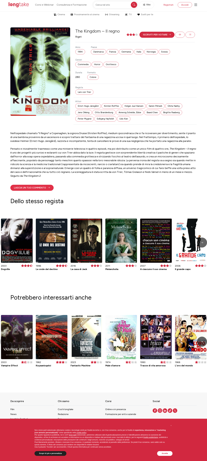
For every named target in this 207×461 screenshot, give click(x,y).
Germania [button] (126, 51)
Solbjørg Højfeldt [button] (105, 118)
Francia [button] (112, 51)
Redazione (63, 414)
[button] (157, 35)
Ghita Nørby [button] (174, 106)
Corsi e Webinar (44, 4)
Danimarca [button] (98, 51)
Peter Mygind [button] (84, 118)
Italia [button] (138, 51)
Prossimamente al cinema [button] (85, 14)
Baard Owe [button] (152, 112)
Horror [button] (97, 64)
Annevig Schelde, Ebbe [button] (130, 112)
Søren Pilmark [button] (155, 106)
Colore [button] (93, 77)
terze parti (72, 435)
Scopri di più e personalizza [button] (50, 453)
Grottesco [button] (111, 64)
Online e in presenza (115, 409)
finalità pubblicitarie (150, 437)
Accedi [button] (184, 4)
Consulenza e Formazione (72, 4)
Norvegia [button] (151, 51)
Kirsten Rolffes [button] (111, 106)
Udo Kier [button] (123, 118)
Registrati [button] (168, 4)
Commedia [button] (83, 64)
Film (12, 409)
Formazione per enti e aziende (120, 414)
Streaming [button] (112, 14)
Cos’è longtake (65, 409)
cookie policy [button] (81, 433)
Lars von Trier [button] (84, 92)
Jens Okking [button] (83, 112)
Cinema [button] (59, 14)
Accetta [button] (165, 453)
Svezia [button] (164, 51)
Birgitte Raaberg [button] (171, 112)
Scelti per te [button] (145, 14)
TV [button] (128, 14)
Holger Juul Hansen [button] (133, 106)
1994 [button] (80, 51)
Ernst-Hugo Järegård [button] (88, 106)
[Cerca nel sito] (115, 4)
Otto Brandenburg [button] (104, 112)
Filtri (147, 4)
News (13, 414)
